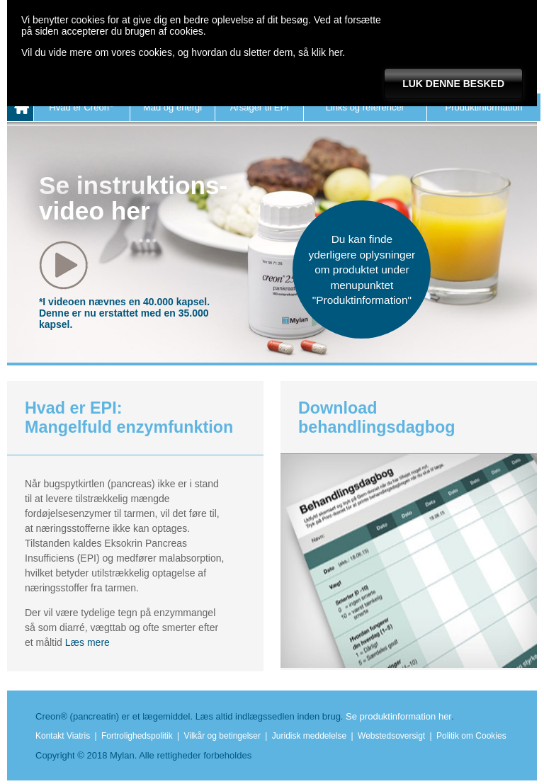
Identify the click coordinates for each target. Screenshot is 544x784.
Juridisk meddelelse (309, 736)
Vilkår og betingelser (222, 736)
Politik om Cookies (471, 736)
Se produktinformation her (398, 716)
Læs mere (87, 642)
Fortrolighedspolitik (137, 736)
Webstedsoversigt (391, 736)
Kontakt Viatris (62, 736)
